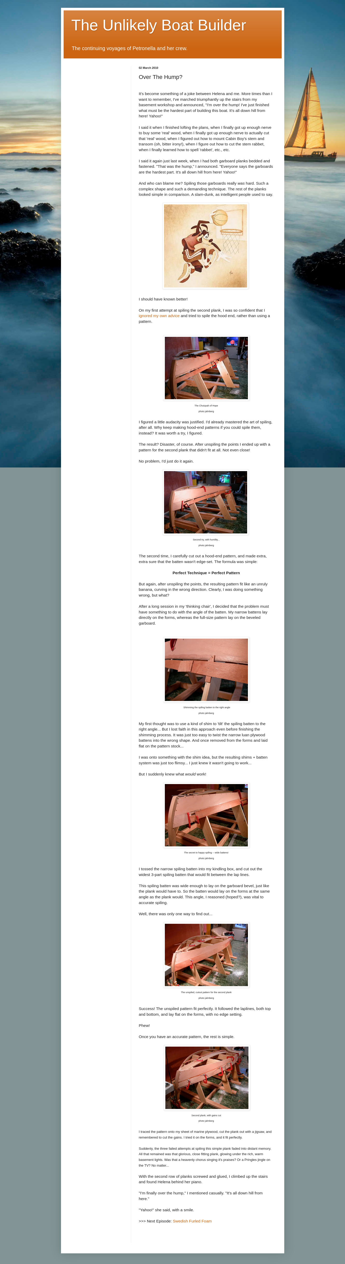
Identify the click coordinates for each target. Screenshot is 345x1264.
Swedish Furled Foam (192, 1221)
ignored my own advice (159, 315)
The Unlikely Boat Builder (158, 25)
